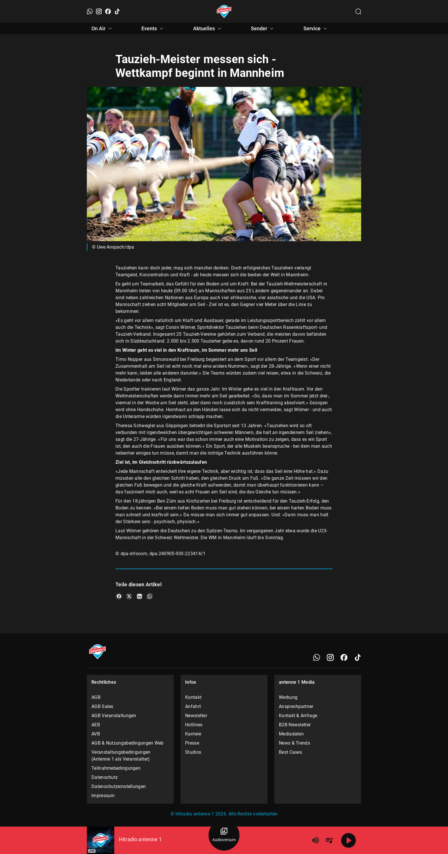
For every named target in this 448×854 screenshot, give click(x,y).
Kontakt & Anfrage (298, 715)
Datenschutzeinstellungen (118, 786)
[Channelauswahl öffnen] (358, 11)
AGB (96, 697)
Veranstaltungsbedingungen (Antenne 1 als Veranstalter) (121, 755)
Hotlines (193, 724)
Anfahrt (193, 706)
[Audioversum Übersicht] (224, 835)
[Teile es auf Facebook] (118, 596)
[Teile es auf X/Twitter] (129, 596)
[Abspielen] (349, 840)
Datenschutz (104, 777)
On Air (102, 28)
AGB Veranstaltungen (113, 715)
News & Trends (294, 743)
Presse (192, 743)
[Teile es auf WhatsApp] (149, 596)
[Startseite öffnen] (224, 11)
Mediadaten (291, 734)
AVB (95, 734)
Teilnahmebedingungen (116, 768)
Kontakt (193, 697)
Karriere (193, 734)
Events (153, 28)
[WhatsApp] (90, 11)
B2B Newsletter (295, 724)
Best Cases (290, 752)
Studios (193, 752)
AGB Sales (102, 706)
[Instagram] (99, 11)
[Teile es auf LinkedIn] (139, 596)
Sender (263, 28)
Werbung (288, 697)
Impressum (103, 795)
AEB (95, 724)
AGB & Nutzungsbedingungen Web (127, 743)
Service (316, 28)
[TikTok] (117, 11)
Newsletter (196, 715)
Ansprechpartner (296, 706)
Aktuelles (208, 28)
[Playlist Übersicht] (329, 840)
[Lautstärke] (315, 840)
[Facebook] (108, 11)
